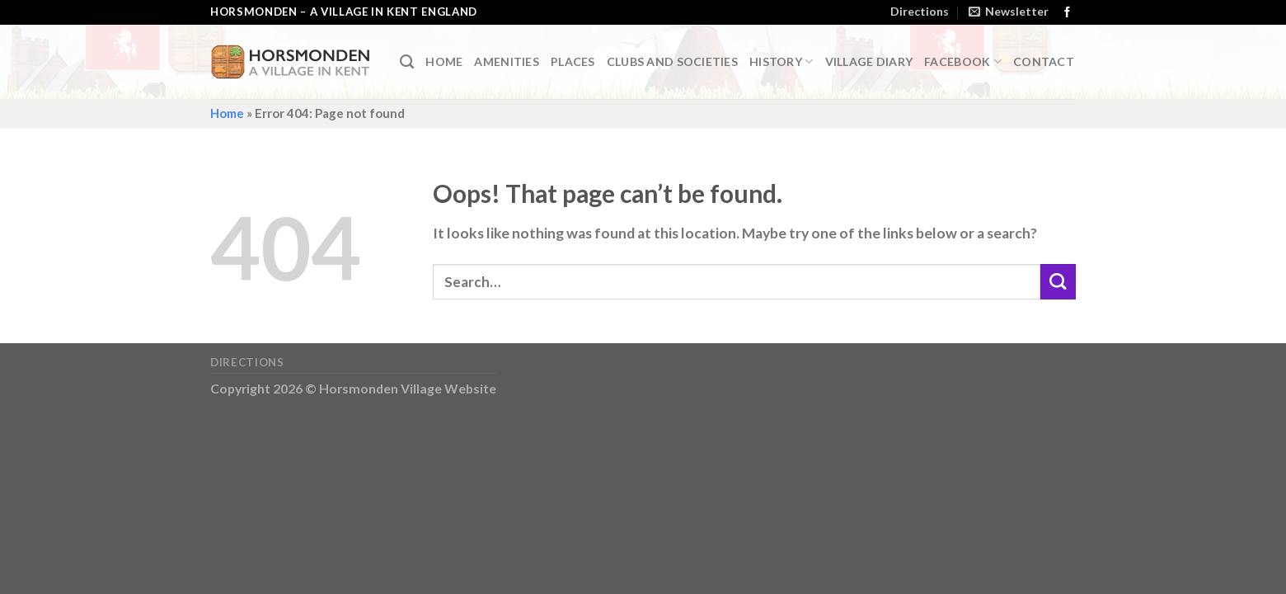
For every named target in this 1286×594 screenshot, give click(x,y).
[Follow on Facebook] (1067, 13)
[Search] (407, 61)
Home (443, 61)
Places (573, 61)
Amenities (506, 61)
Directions (919, 11)
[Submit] (1058, 281)
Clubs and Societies (672, 61)
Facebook (963, 61)
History (781, 61)
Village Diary (869, 61)
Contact (1043, 61)
